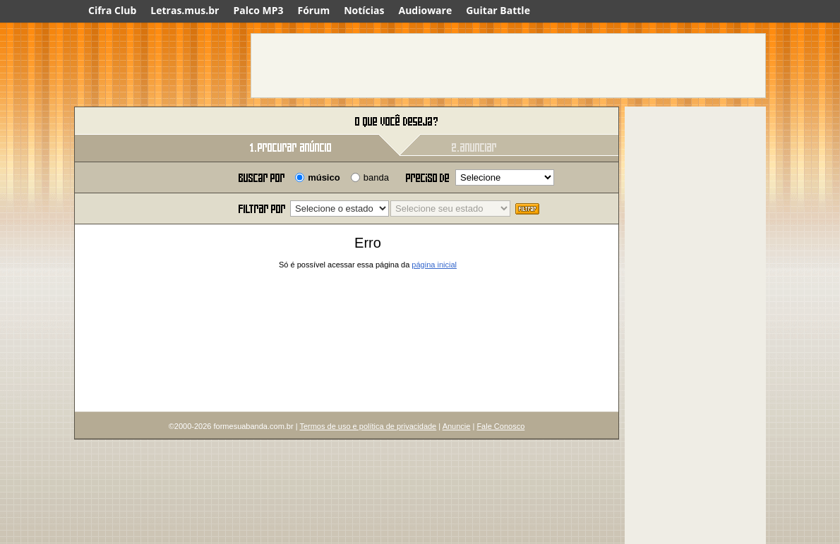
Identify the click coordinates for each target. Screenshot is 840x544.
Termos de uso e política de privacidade (367, 426)
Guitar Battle (498, 10)
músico (324, 177)
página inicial (434, 264)
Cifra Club (112, 10)
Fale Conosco (500, 426)
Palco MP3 (258, 10)
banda (376, 177)
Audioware (425, 10)
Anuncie (457, 426)
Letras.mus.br (184, 10)
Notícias (364, 10)
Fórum (314, 10)
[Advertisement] (508, 65)
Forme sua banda (148, 122)
